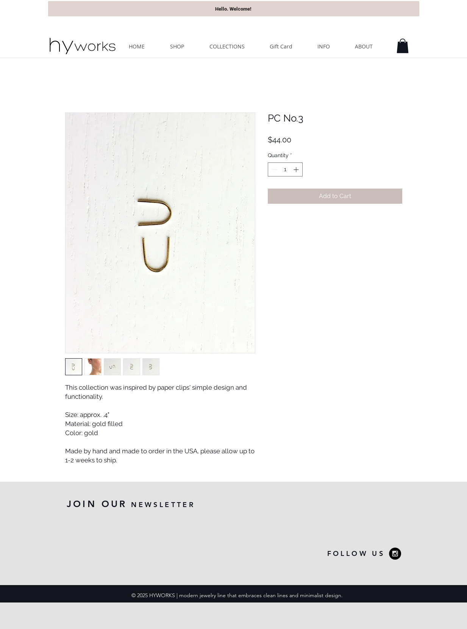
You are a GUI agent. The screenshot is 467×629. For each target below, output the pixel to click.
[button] (403, 46)
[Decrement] (273, 169)
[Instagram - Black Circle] (395, 554)
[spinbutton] (285, 169)
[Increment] (296, 169)
